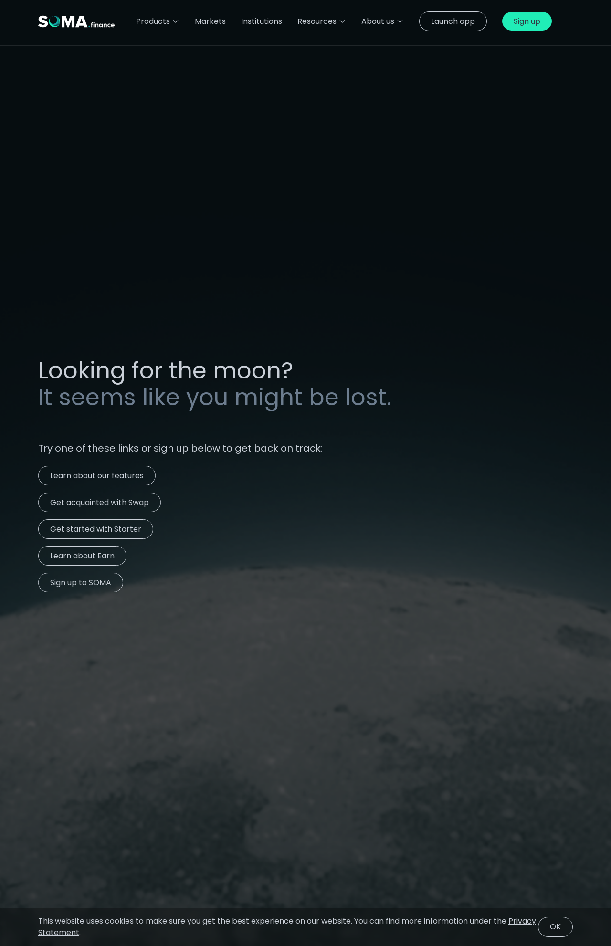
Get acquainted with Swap (99, 502)
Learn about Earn (82, 555)
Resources (321, 21)
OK (555, 926)
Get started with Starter (95, 529)
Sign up (527, 21)
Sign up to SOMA (80, 582)
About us (382, 21)
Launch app (453, 21)
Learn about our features (97, 475)
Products (157, 21)
